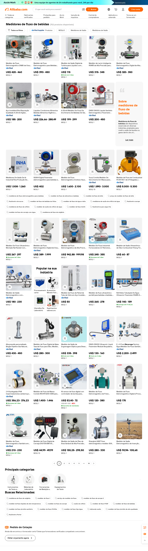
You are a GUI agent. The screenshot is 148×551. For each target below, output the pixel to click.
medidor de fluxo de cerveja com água (21, 212)
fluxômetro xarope (132, 201)
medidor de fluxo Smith (76, 207)
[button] (83, 9)
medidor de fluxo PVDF (99, 504)
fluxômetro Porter (14, 515)
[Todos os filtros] (15, 30)
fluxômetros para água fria (100, 207)
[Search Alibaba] (57, 9)
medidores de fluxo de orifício (18, 207)
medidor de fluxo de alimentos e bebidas (63, 196)
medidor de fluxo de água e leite (73, 201)
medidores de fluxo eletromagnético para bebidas (25, 196)
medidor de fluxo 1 (42, 498)
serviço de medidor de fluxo (65, 498)
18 (89, 463)
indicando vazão (94, 509)
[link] (145, 527)
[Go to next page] (94, 463)
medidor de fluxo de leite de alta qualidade (122, 509)
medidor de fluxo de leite (93, 196)
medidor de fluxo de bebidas (124, 504)
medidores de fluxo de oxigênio (52, 212)
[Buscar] (92, 9)
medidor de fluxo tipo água (72, 509)
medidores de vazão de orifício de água (105, 201)
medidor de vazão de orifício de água (48, 207)
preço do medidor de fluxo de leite (121, 196)
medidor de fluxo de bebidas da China (42, 201)
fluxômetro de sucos (15, 201)
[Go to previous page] (54, 463)
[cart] (116, 10)
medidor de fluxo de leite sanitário (20, 509)
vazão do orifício (78, 504)
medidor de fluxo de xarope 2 (92, 498)
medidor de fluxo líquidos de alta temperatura (24, 504)
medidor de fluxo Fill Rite (47, 509)
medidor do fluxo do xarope (56, 504)
